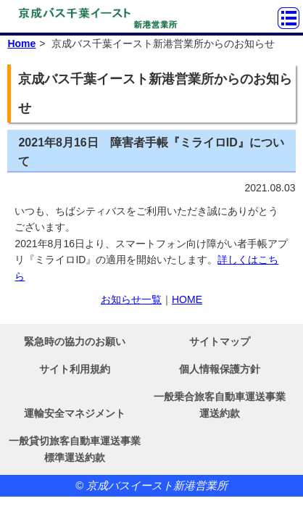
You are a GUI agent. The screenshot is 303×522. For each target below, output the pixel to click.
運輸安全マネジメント (74, 413)
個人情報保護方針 (219, 369)
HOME (187, 299)
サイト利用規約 (74, 369)
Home (21, 43)
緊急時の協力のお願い (74, 341)
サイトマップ (219, 341)
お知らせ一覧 (131, 299)
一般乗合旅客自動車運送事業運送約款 (220, 404)
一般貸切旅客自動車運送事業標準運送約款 (75, 449)
